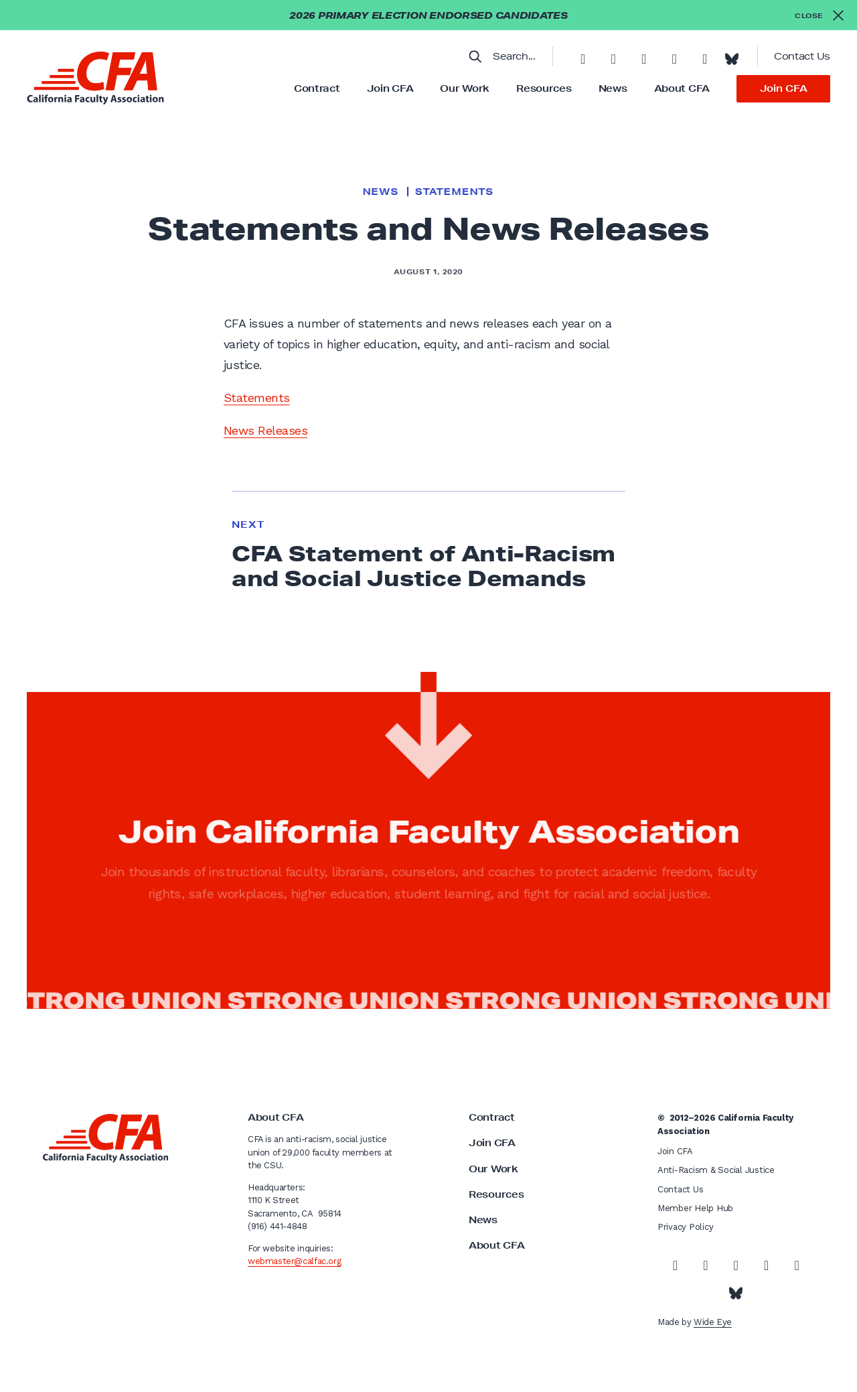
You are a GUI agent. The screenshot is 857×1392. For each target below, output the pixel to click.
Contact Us (802, 56)
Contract (317, 88)
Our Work (464, 88)
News (613, 88)
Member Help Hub (695, 1208)
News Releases (265, 430)
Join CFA (390, 88)
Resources (543, 88)
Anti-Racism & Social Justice (716, 1170)
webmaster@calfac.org (294, 1261)
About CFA (682, 88)
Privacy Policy (685, 1227)
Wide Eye (713, 1322)
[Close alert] (819, 15)
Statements (454, 192)
